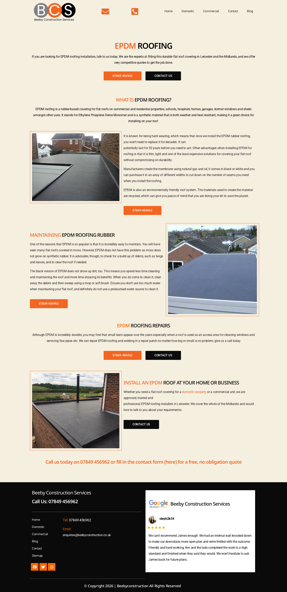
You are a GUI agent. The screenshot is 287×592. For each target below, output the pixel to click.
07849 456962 (95, 461)
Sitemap (37, 555)
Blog (250, 11)
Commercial (211, 11)
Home (168, 11)
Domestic (188, 11)
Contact (233, 11)
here (170, 461)
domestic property (194, 392)
